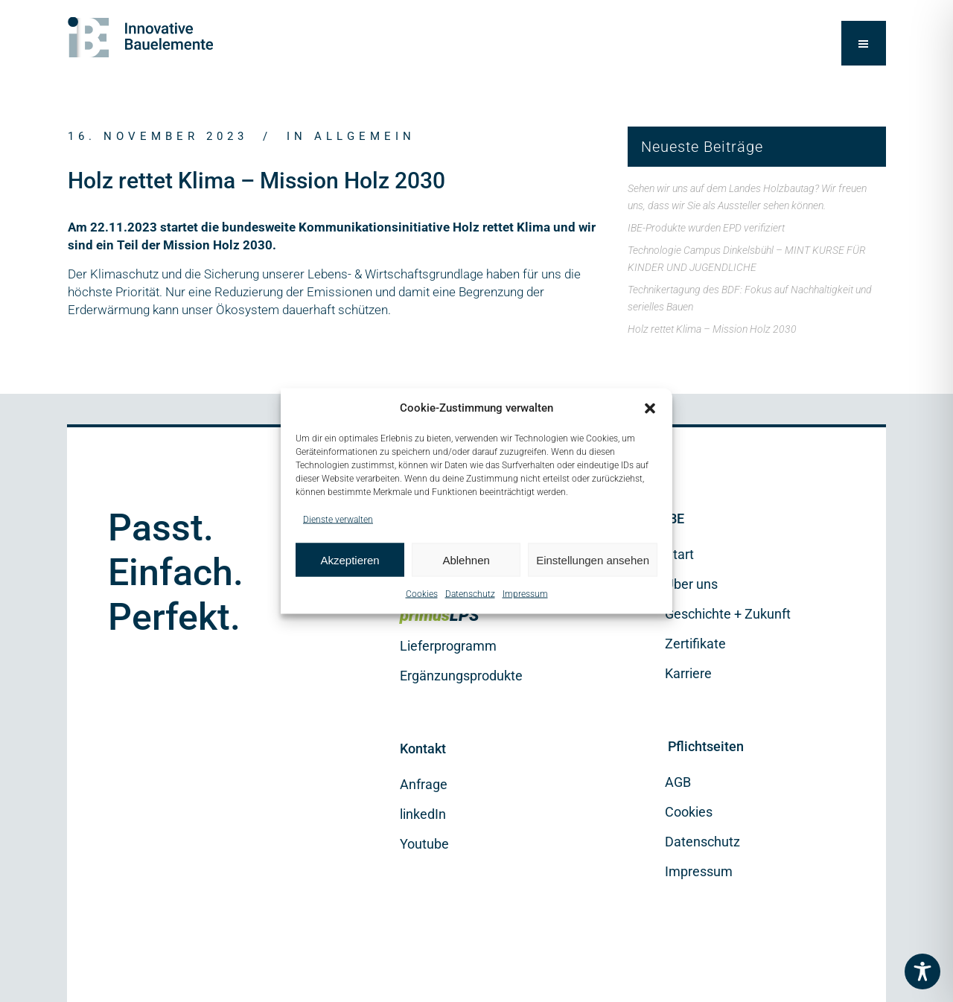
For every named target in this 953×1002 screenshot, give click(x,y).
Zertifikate (695, 643)
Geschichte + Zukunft (728, 614)
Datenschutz (470, 594)
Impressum (525, 594)
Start (679, 554)
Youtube (424, 844)
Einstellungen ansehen (592, 559)
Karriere (688, 673)
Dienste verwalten (338, 519)
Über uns (691, 584)
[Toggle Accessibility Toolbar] (922, 971)
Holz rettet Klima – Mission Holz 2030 (712, 329)
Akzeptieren (349, 559)
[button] (650, 408)
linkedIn (423, 814)
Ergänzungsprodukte (461, 675)
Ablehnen (465, 559)
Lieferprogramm (448, 646)
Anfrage (423, 784)
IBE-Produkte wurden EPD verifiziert (706, 228)
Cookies (422, 594)
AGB (678, 782)
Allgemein (364, 136)
